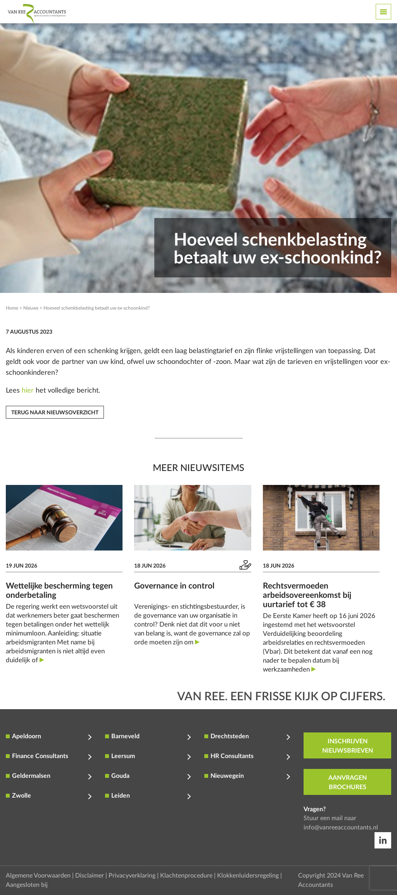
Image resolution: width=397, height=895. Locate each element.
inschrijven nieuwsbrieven (347, 746)
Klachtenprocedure (186, 875)
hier (28, 390)
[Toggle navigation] (383, 11)
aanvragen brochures (347, 782)
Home (12, 308)
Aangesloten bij (27, 885)
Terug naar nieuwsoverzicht (54, 412)
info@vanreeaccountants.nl (341, 827)
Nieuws (30, 308)
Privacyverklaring (132, 875)
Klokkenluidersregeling (248, 875)
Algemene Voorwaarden (38, 875)
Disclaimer (89, 875)
